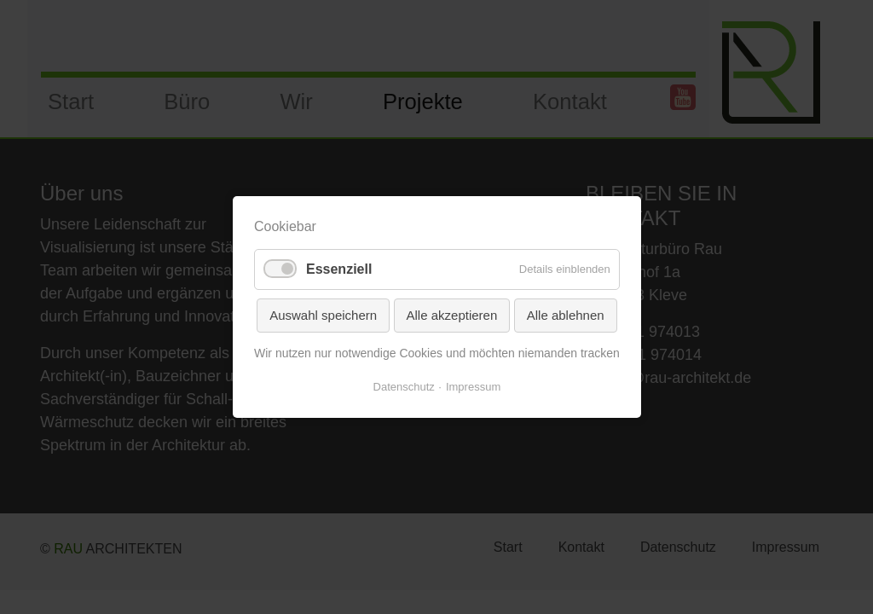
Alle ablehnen (565, 315)
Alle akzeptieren (451, 315)
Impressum (473, 386)
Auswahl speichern (323, 315)
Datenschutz (403, 386)
